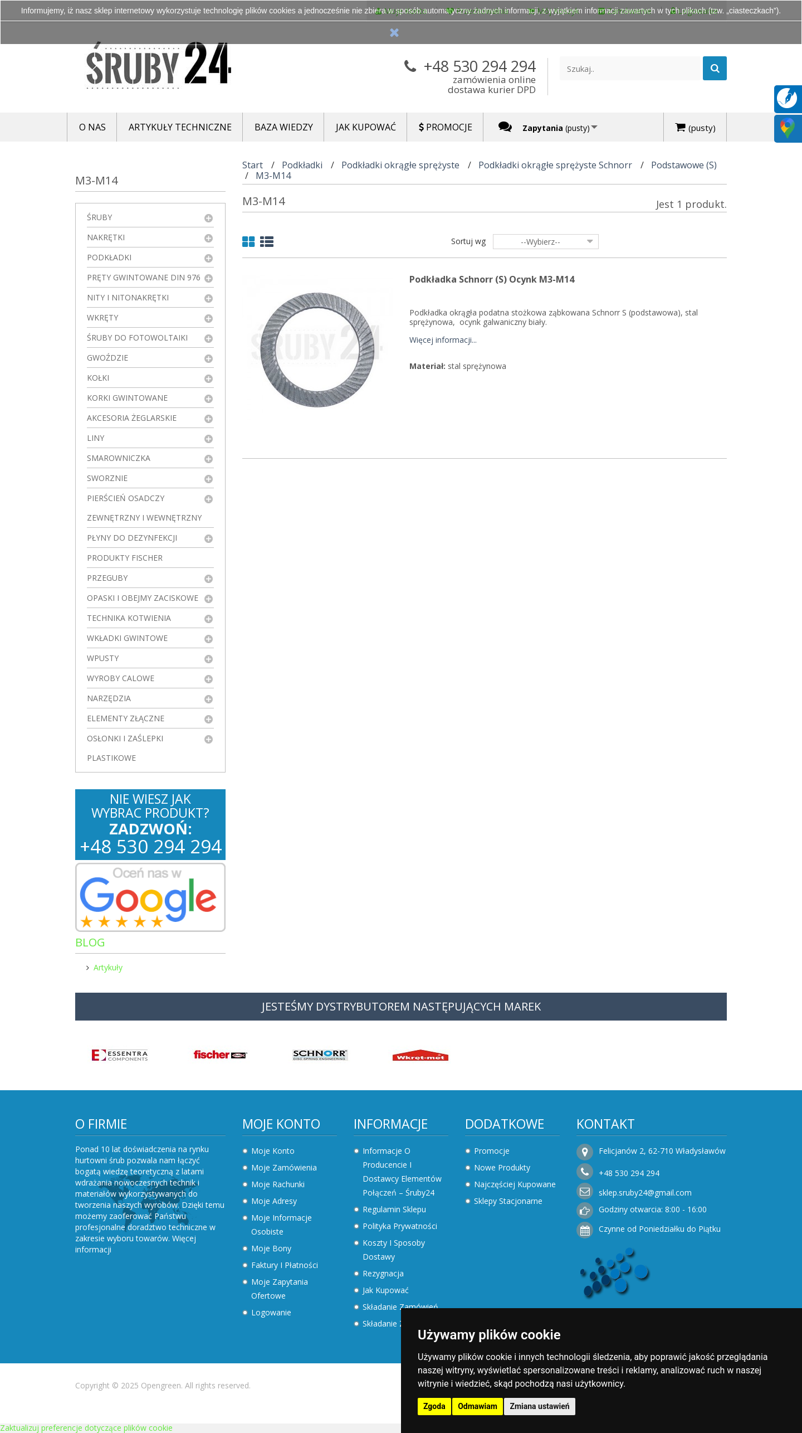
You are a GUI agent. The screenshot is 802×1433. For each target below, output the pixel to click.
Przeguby (107, 577)
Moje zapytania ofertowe (279, 1288)
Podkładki (109, 257)
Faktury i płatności (284, 1265)
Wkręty (102, 317)
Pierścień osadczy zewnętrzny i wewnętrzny (144, 508)
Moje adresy (274, 1201)
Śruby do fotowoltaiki (137, 337)
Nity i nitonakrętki (128, 297)
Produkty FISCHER (125, 557)
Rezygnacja (383, 1273)
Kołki (98, 377)
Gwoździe (107, 357)
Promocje (492, 1150)
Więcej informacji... (443, 340)
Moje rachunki (278, 1184)
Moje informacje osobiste (281, 1224)
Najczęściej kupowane (515, 1184)
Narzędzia (109, 698)
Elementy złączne (125, 718)
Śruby (99, 217)
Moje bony (271, 1248)
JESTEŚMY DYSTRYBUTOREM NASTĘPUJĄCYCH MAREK (401, 1006)
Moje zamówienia (284, 1167)
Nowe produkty (502, 1167)
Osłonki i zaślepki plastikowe (125, 748)
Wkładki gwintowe (127, 638)
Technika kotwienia (129, 618)
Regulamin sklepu (394, 1209)
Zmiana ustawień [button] (539, 1406)
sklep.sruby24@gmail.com (645, 1192)
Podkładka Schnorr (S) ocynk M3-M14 (491, 279)
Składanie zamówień (400, 1306)
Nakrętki (106, 237)
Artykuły (108, 967)
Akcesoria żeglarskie (132, 417)
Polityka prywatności (400, 1226)
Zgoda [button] (434, 1406)
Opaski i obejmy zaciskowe (142, 597)
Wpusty (103, 658)
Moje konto (281, 1124)
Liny (95, 438)
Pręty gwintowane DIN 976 (143, 277)
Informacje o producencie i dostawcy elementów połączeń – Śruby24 (402, 1171)
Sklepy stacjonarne (508, 1201)
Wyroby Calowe (120, 678)
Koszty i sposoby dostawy (394, 1249)
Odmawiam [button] (477, 1406)
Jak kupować (386, 1290)
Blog (90, 942)
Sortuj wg (468, 241)
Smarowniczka (118, 458)
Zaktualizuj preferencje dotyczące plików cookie (86, 1427)
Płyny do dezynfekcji (132, 537)
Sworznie (107, 478)
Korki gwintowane (127, 397)
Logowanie (271, 1312)
